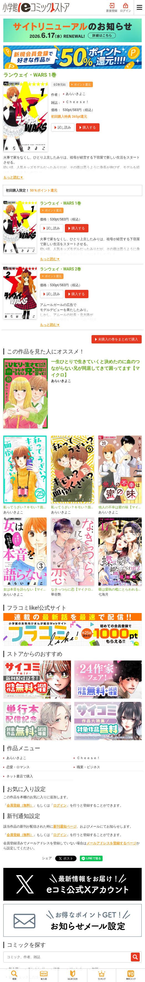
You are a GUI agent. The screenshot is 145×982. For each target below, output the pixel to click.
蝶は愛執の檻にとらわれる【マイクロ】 (120, 589)
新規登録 (111, 7)
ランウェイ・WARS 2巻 (60, 269)
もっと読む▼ (13, 177)
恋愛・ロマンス (18, 767)
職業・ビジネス (88, 767)
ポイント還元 (82, 84)
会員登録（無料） (20, 805)
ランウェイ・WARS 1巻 (60, 203)
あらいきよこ (76, 94)
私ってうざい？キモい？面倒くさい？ (72, 507)
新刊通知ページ (65, 826)
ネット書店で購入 (19, 776)
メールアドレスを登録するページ (111, 843)
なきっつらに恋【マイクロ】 (72, 589)
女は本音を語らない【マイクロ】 (25, 589)
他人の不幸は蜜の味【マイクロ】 (120, 507)
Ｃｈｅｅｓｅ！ (77, 102)
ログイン (125, 7)
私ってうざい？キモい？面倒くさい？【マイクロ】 (25, 507)
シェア (47, 858)
